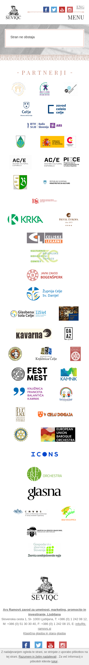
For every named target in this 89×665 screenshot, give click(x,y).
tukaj (54, 661)
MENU (76, 17)
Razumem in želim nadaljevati (37, 656)
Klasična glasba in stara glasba (44, 633)
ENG (80, 7)
